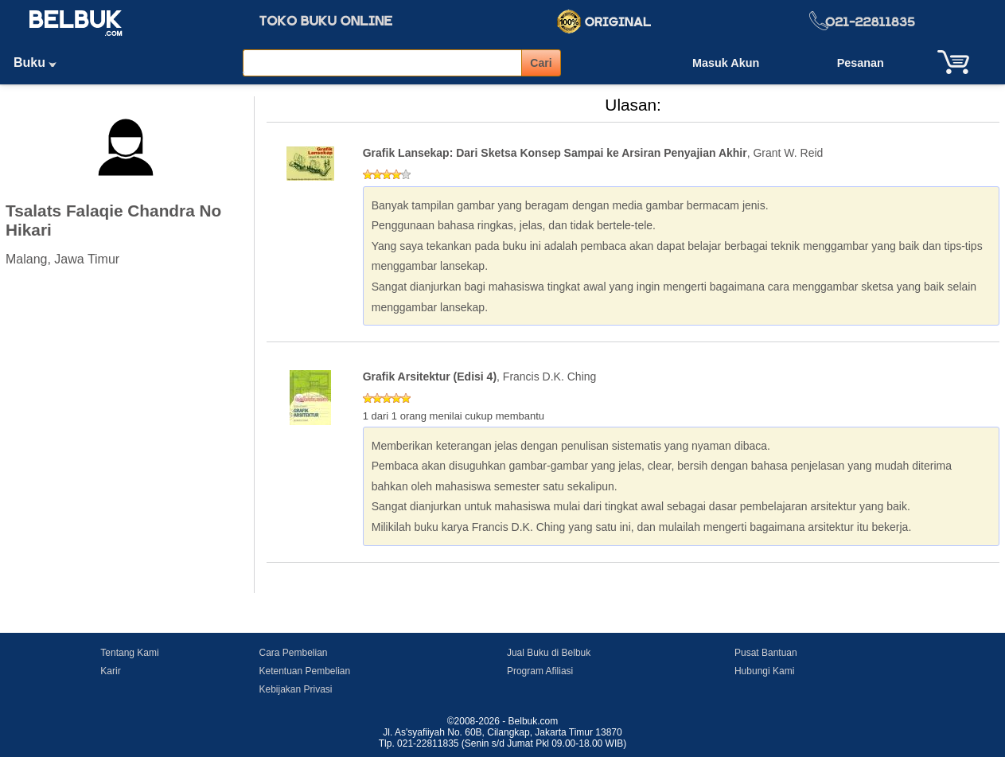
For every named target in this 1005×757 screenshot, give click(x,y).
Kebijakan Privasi (295, 689)
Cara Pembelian (293, 652)
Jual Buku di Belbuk (548, 652)
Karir (110, 671)
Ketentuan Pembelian (304, 671)
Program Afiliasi (540, 671)
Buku (41, 62)
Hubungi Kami (764, 671)
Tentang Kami (129, 652)
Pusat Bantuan (765, 652)
